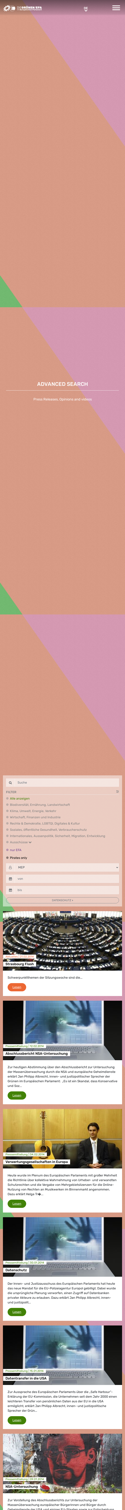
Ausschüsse (21, 842)
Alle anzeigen (20, 798)
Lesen (19, 987)
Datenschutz (62, 900)
